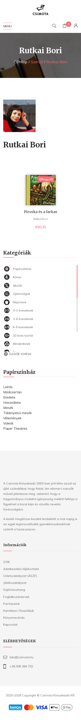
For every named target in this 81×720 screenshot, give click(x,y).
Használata (12, 402)
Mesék (8, 408)
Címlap (20, 61)
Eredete (9, 397)
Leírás (8, 387)
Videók (8, 423)
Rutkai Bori (40, 219)
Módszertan (12, 392)
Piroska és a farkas (40, 212)
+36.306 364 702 (21, 666)
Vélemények (12, 418)
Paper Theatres (15, 428)
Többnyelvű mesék (17, 413)
